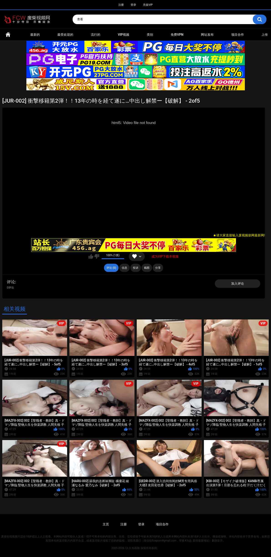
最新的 (35, 34)
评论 (11, 281)
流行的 (95, 34)
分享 (158, 267)
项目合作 (237, 34)
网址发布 (207, 34)
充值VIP (147, 4)
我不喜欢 (96, 256)
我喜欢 (91, 256)
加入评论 (237, 283)
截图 (146, 267)
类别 (150, 34)
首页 (8, 35)
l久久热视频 (132, 548)
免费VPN (177, 34)
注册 (121, 4)
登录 (133, 4)
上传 (264, 34)
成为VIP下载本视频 (165, 256)
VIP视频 (123, 34)
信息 (124, 267)
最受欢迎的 (65, 34)
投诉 (135, 267)
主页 (106, 524)
